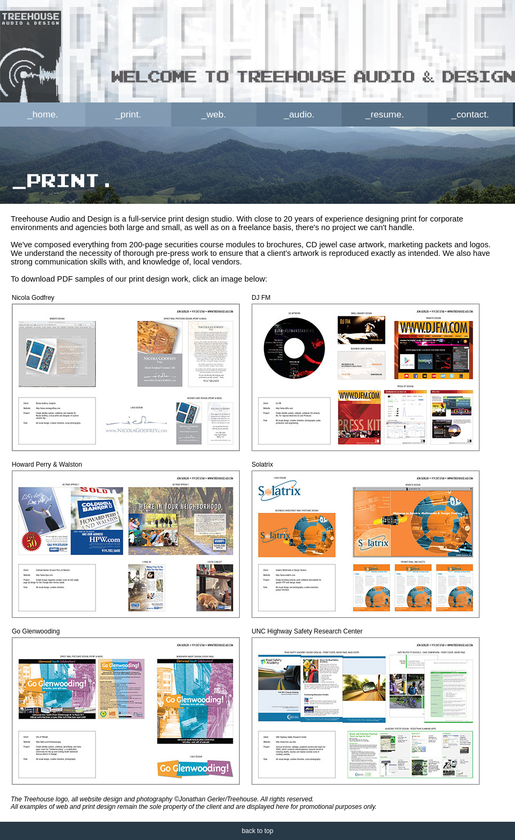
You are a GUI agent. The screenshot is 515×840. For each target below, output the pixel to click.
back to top (258, 831)
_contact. (470, 114)
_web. (213, 114)
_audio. (299, 114)
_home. (42, 114)
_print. (128, 114)
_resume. (384, 114)
